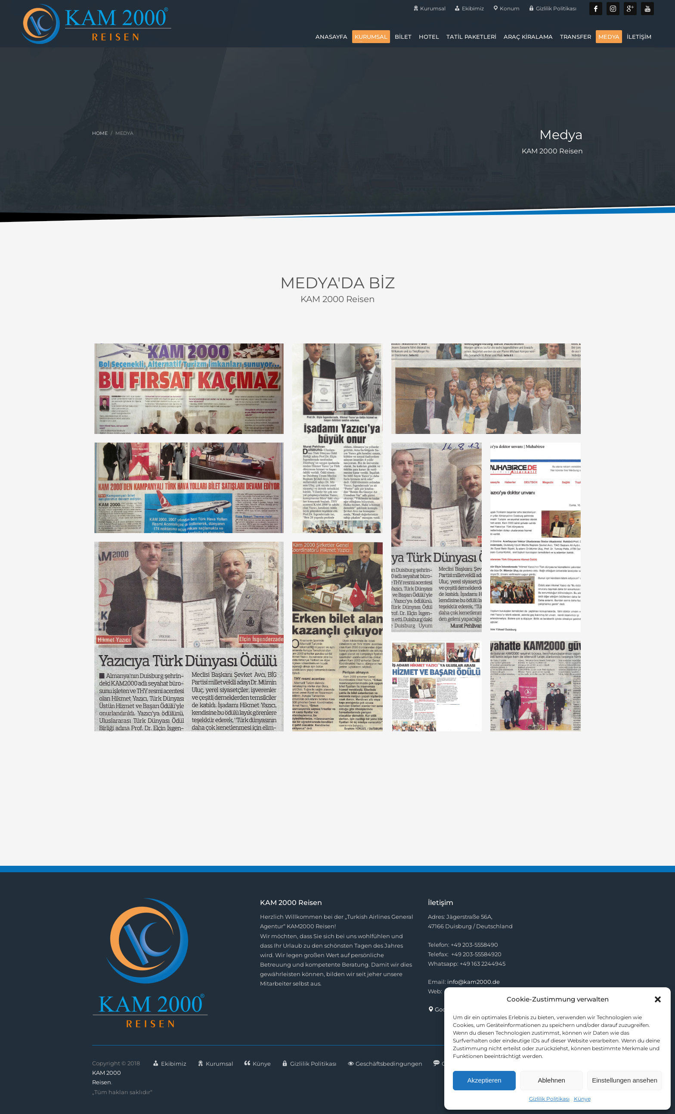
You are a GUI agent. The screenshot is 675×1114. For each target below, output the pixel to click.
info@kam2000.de (473, 981)
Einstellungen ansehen (624, 1080)
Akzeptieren (484, 1080)
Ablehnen (551, 1080)
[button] (657, 999)
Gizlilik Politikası (549, 1098)
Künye (582, 1098)
